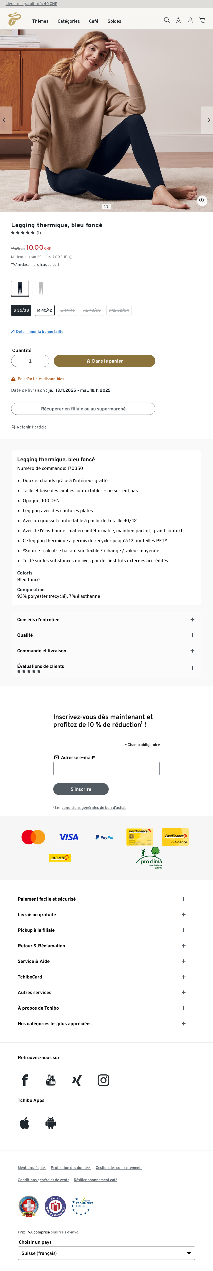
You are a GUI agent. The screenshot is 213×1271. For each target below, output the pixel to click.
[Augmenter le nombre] (43, 361)
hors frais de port (45, 264)
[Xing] (77, 1083)
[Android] (51, 1125)
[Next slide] (207, 120)
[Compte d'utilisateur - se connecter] (190, 23)
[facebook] (25, 1083)
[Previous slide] (6, 120)
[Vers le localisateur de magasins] (178, 23)
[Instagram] (103, 1083)
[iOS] (24, 1125)
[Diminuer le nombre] (17, 361)
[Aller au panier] (203, 23)
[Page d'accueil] (14, 19)
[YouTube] (51, 1083)
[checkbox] (20, 289)
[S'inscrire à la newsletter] (81, 789)
